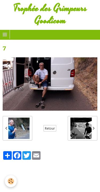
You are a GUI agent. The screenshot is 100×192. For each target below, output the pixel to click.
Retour (50, 128)
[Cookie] (11, 181)
